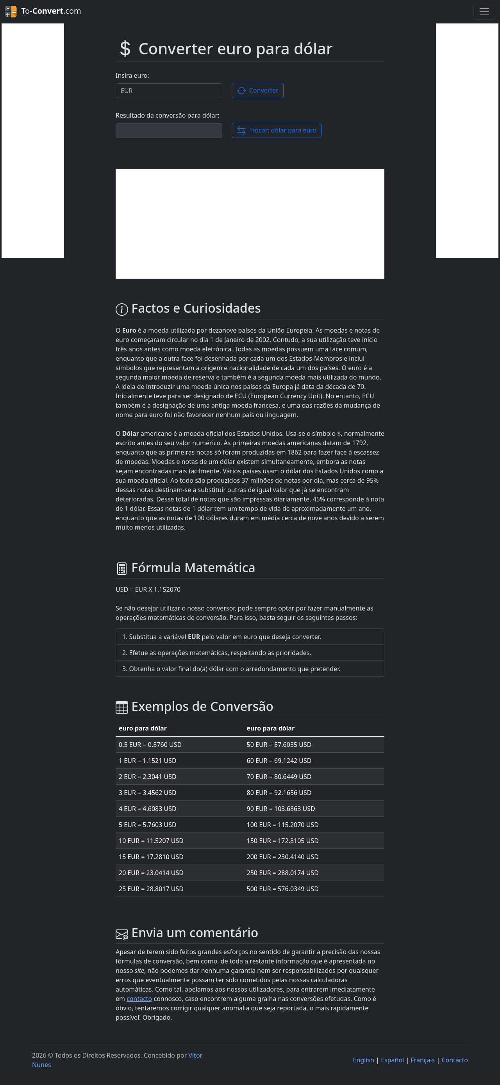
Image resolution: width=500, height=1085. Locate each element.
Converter (258, 91)
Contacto (454, 1060)
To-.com (43, 11)
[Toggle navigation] (484, 12)
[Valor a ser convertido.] (169, 90)
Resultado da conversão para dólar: (167, 115)
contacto (139, 998)
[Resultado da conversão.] (169, 130)
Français (423, 1060)
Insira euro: (132, 75)
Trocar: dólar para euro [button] (277, 131)
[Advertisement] (33, 140)
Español (392, 1060)
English (363, 1060)
